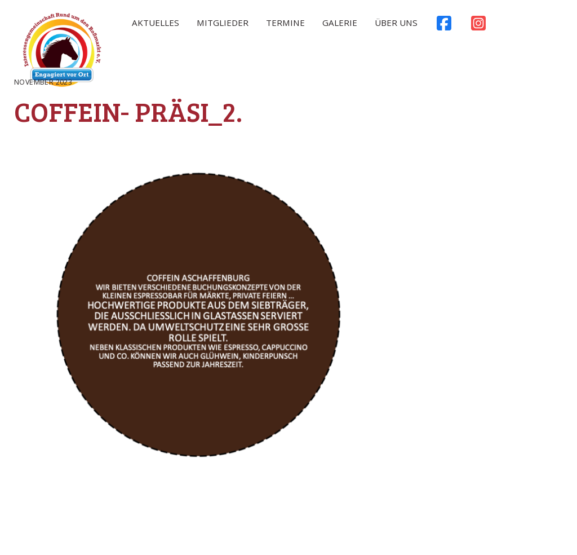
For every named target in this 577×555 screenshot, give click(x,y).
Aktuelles (155, 22)
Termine (285, 22)
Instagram (478, 26)
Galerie (339, 22)
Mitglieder (222, 22)
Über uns (396, 22)
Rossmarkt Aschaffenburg (62, 52)
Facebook (444, 26)
